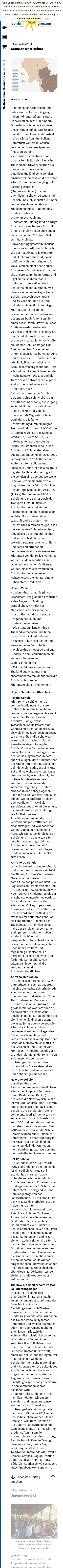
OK (46, 18)
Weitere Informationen (29, 18)
